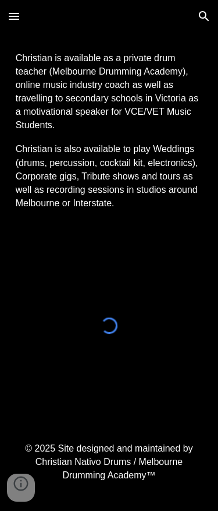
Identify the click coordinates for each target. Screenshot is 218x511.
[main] (109, 130)
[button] (14, 16)
